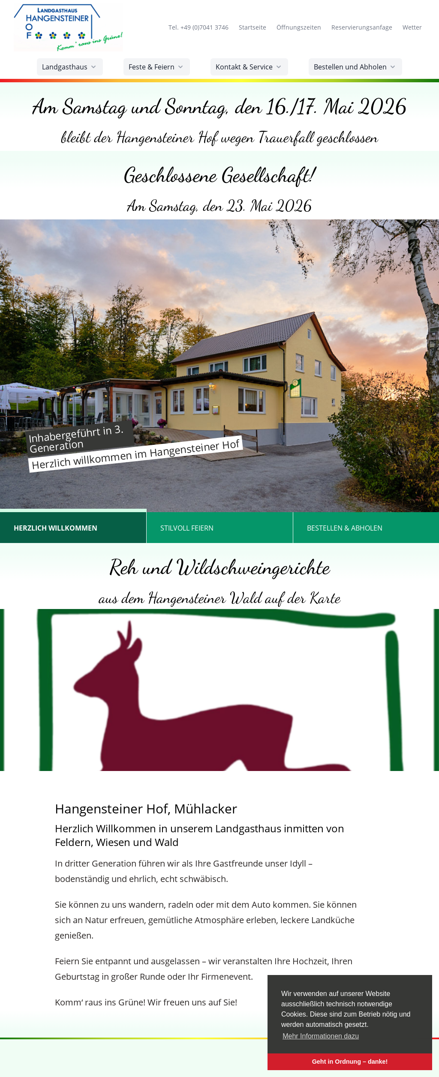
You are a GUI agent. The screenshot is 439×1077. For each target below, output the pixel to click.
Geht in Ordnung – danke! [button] (350, 1061)
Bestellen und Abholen (355, 67)
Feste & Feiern (157, 67)
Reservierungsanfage (361, 27)
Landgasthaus (70, 67)
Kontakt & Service (249, 67)
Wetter (412, 27)
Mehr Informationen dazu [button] (321, 1036)
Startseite (252, 27)
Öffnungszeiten (298, 27)
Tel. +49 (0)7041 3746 (198, 27)
